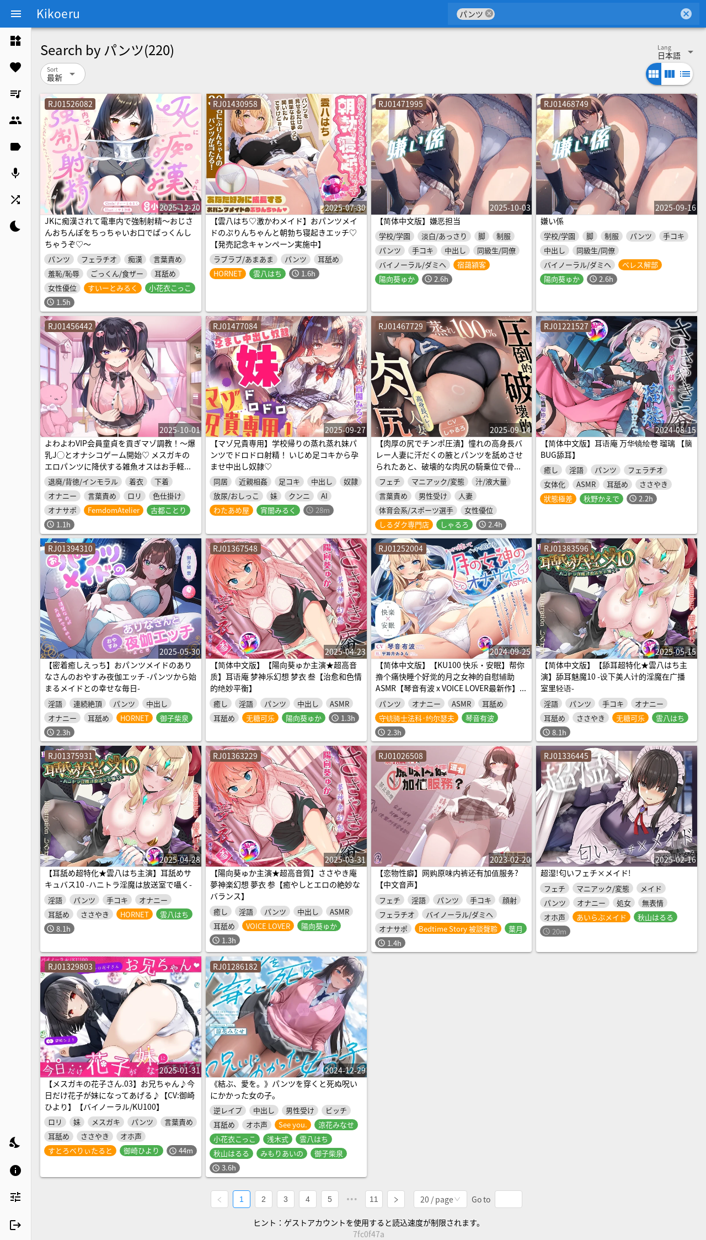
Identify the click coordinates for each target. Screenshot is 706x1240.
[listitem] (15, 41)
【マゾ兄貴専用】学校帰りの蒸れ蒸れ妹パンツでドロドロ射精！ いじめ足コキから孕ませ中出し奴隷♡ (284, 454)
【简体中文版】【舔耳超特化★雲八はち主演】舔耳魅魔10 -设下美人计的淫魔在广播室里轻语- (614, 676)
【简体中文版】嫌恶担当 (418, 220)
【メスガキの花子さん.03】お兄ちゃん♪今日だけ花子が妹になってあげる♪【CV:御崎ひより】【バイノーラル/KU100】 (120, 1095)
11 (374, 1199)
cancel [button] (489, 13)
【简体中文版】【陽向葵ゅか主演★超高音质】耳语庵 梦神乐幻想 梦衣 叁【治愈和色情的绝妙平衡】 (286, 676)
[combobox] (586, 13)
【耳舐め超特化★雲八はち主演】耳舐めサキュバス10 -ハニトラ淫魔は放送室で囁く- (118, 878)
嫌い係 (552, 220)
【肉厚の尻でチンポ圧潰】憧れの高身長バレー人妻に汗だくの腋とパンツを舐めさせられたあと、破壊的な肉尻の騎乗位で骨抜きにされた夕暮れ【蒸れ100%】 (449, 460)
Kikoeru (58, 13)
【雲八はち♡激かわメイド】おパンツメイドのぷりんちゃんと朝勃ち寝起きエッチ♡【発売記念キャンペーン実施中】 (283, 232)
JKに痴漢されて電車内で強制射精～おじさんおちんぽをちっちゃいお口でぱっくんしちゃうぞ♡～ (119, 232)
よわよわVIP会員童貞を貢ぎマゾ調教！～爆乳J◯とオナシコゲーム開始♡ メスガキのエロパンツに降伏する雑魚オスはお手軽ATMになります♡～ (120, 460)
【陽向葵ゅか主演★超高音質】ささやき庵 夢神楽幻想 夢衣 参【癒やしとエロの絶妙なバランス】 (285, 884)
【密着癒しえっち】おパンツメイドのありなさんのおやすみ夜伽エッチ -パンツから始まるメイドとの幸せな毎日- (120, 676)
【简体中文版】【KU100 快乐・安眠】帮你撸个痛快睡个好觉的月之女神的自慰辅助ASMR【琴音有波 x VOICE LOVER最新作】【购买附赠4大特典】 (450, 682)
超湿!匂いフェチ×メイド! (586, 872)
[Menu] (16, 13)
